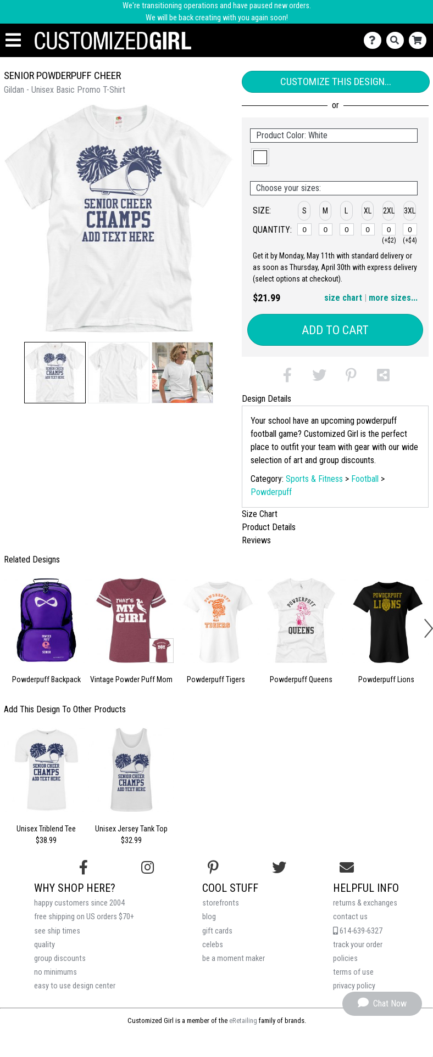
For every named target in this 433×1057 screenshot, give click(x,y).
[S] (304, 229)
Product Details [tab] (269, 527)
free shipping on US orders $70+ (84, 916)
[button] (55, 372)
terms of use (353, 972)
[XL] (368, 229)
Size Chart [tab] (259, 514)
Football (365, 479)
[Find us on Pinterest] (213, 867)
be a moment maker (233, 958)
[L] (347, 229)
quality (44, 944)
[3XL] (410, 229)
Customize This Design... (335, 81)
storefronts (220, 903)
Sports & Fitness (314, 479)
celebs (212, 944)
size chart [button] (343, 298)
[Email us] (347, 867)
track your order (357, 944)
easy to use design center (74, 986)
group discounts (60, 958)
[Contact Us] (375, 40)
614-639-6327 (357, 931)
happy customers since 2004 (79, 903)
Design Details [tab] (266, 398)
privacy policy (354, 986)
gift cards (217, 931)
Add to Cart (335, 330)
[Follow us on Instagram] (147, 867)
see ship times (57, 931)
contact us (350, 916)
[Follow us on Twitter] (279, 867)
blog (209, 916)
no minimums (55, 972)
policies (345, 958)
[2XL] (389, 229)
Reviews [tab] (256, 540)
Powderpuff (271, 492)
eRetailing (243, 1020)
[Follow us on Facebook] (83, 867)
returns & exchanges (365, 903)
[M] (326, 229)
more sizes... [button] (393, 298)
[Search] (397, 40)
